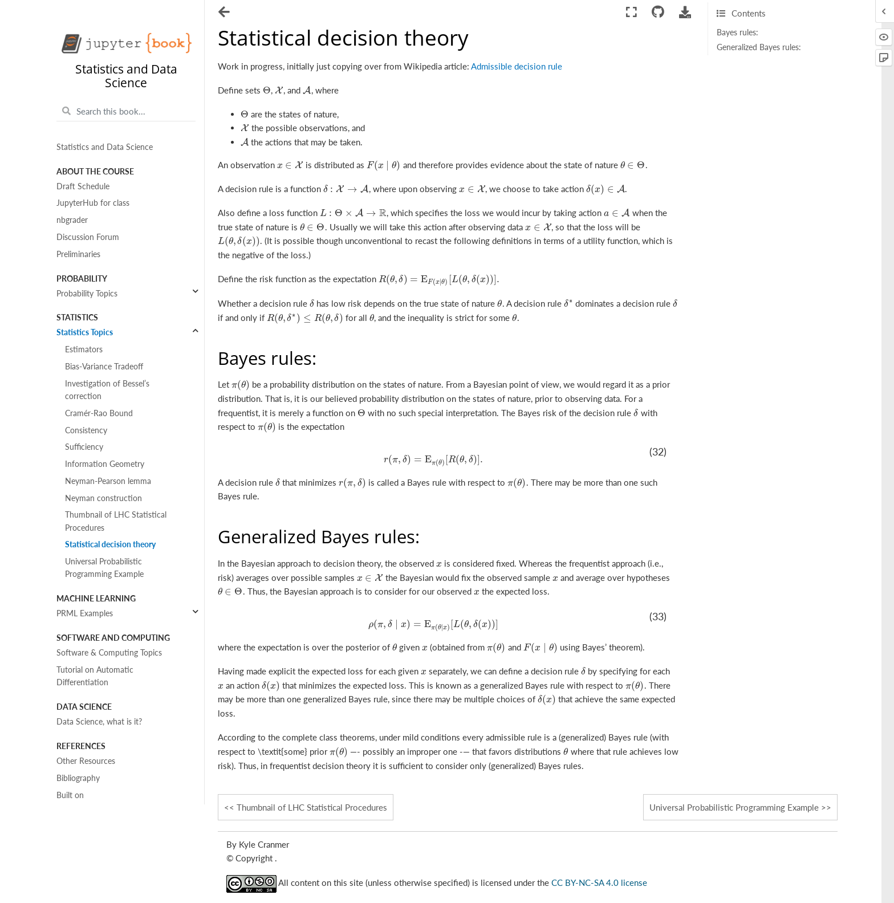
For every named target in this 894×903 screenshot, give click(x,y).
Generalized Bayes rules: (759, 47)
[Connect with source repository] (657, 12)
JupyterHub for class (92, 203)
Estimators (84, 349)
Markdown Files (84, 834)
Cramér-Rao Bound (99, 413)
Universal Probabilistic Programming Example (104, 568)
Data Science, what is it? (99, 721)
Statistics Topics (84, 332)
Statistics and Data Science (104, 147)
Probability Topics (86, 293)
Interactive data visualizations (108, 885)
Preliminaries (78, 254)
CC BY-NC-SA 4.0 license (599, 883)
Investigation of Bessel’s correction (107, 390)
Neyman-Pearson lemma (108, 481)
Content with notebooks (99, 868)
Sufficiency (84, 447)
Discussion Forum (87, 237)
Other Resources (85, 761)
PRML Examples (84, 613)
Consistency (86, 430)
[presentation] (267, 90)
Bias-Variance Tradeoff (104, 366)
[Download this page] (685, 12)
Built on (70, 795)
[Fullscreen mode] (631, 12)
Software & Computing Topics (109, 652)
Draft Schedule (82, 186)
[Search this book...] (126, 111)
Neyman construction (103, 498)
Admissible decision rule (516, 66)
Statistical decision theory (110, 544)
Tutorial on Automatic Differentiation (94, 676)
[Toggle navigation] (225, 13)
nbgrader (72, 220)
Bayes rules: (737, 32)
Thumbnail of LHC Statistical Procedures (115, 521)
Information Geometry (104, 464)
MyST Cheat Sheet (89, 851)
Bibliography (78, 778)
